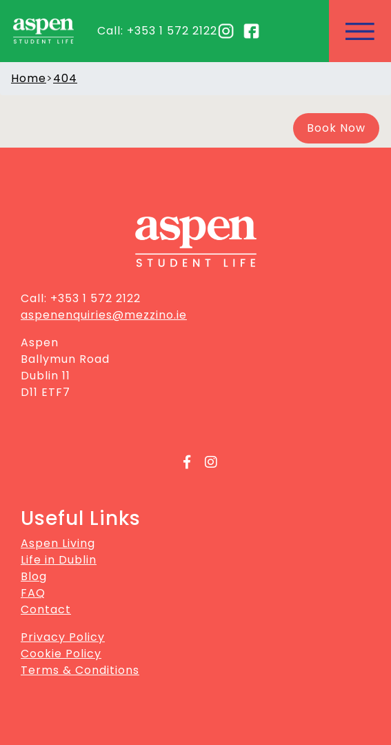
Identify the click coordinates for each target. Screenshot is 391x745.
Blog (34, 576)
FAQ (33, 593)
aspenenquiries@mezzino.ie (104, 315)
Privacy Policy (63, 637)
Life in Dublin (59, 560)
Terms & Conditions (80, 670)
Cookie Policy (61, 654)
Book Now (336, 128)
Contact (46, 609)
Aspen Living (58, 543)
